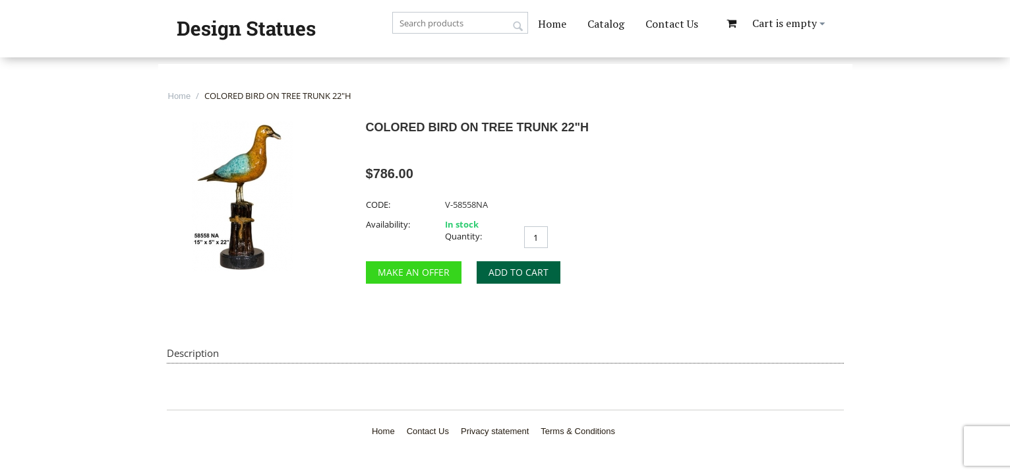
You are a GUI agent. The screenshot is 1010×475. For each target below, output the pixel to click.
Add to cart (519, 272)
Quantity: (463, 236)
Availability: (388, 224)
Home (552, 24)
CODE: (378, 204)
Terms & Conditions (578, 431)
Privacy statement (495, 431)
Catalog (605, 24)
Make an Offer (414, 272)
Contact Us (671, 24)
